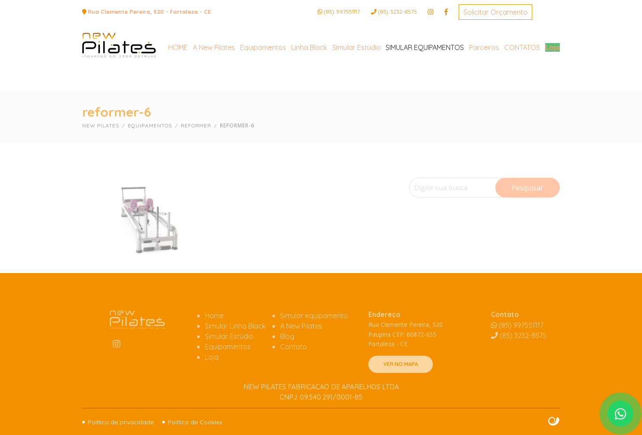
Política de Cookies (195, 422)
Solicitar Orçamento (495, 12)
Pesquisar (527, 204)
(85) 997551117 (342, 11)
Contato (293, 364)
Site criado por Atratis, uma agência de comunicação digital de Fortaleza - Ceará (554, 421)
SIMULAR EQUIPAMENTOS (425, 80)
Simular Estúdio (356, 80)
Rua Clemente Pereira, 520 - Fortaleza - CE (149, 11)
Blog (287, 354)
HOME (178, 80)
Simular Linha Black (235, 343)
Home (214, 333)
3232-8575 (397, 11)
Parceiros (484, 80)
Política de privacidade (121, 422)
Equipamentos (263, 80)
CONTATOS (522, 80)
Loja (552, 80)
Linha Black (309, 80)
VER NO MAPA (400, 382)
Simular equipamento (314, 333)
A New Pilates (214, 80)
